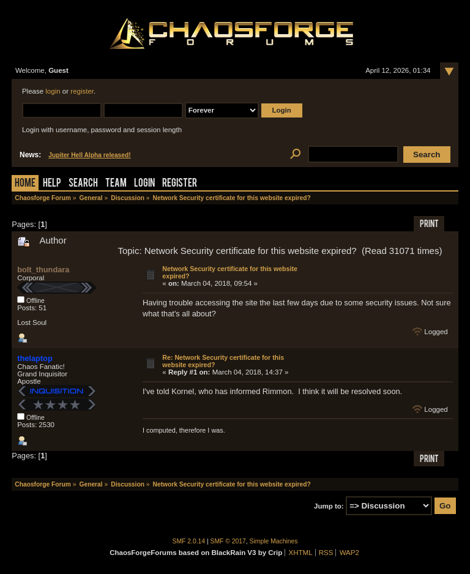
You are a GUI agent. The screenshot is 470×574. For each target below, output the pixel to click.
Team (116, 183)
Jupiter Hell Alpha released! (89, 155)
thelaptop (35, 358)
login (52, 91)
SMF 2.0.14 (189, 541)
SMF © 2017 (228, 541)
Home (25, 183)
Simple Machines (274, 541)
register (82, 91)
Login (144, 183)
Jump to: (329, 506)
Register (179, 183)
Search (83, 183)
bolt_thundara (43, 269)
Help (52, 183)
